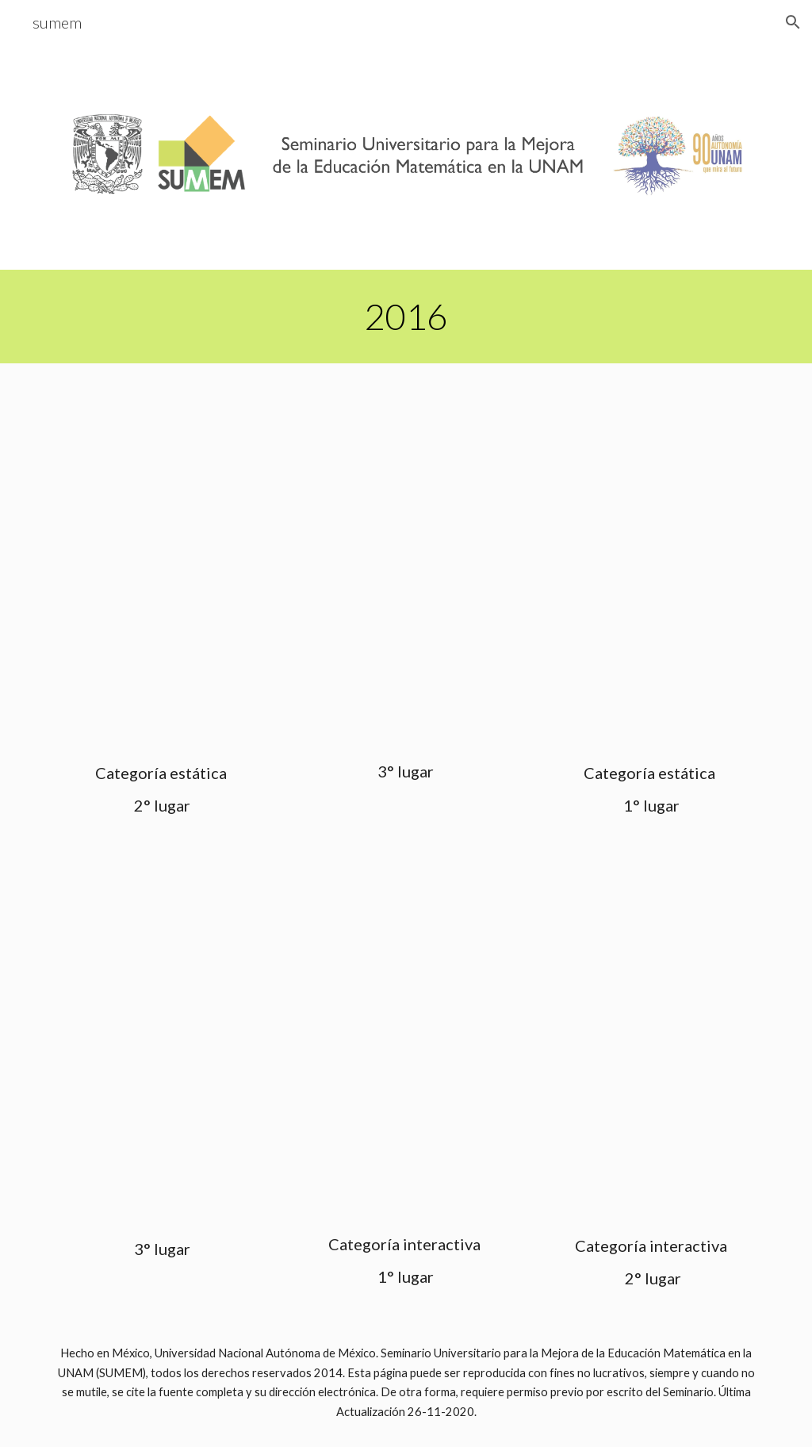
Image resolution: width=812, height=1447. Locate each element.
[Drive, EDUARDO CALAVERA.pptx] (406, 1044)
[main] (406, 316)
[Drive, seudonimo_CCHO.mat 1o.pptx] (651, 567)
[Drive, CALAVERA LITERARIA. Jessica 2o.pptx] (161, 567)
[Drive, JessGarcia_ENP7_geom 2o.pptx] (651, 1045)
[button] (793, 22)
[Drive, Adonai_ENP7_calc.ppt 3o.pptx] (161, 1046)
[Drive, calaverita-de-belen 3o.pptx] (406, 566)
